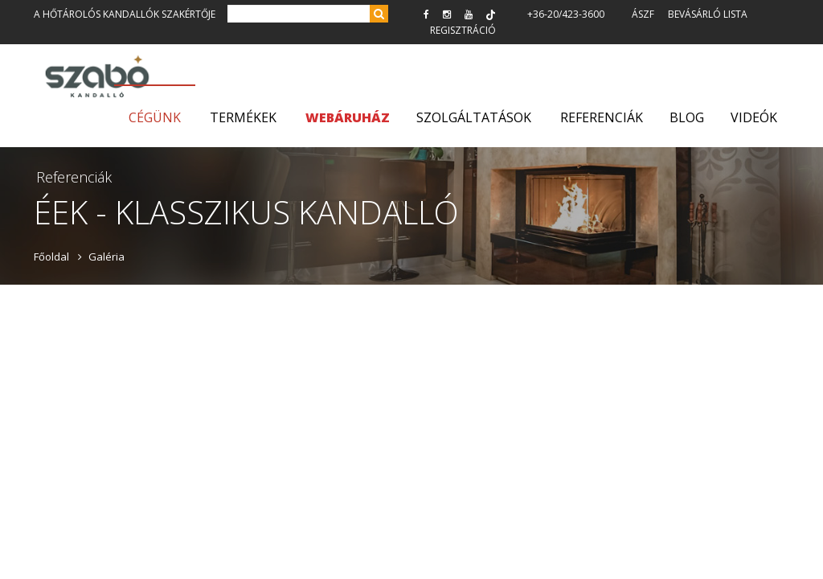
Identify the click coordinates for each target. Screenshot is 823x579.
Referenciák (601, 117)
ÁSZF (643, 14)
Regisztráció (463, 30)
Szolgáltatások (473, 117)
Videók (754, 117)
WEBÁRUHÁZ (347, 117)
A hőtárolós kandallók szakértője (124, 14)
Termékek (243, 117)
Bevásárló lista (707, 14)
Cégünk (155, 117)
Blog (686, 117)
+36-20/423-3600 (565, 14)
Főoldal (51, 256)
